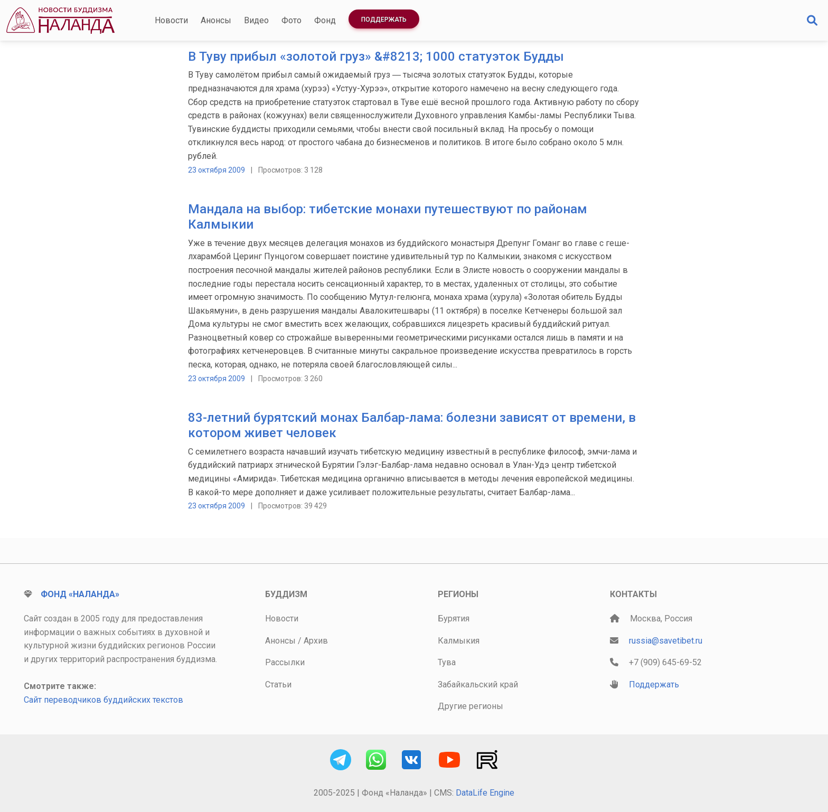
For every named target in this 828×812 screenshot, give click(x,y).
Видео (256, 20)
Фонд (325, 20)
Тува (447, 662)
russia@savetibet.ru (665, 641)
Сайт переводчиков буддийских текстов (103, 700)
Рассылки (285, 662)
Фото (291, 20)
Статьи (278, 684)
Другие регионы (470, 706)
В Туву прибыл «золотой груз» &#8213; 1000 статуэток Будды (376, 56)
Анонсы (216, 20)
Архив (316, 641)
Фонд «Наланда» (80, 594)
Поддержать (384, 19)
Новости (171, 20)
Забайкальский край (478, 684)
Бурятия (453, 618)
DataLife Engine (485, 793)
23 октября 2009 (216, 170)
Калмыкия (458, 641)
